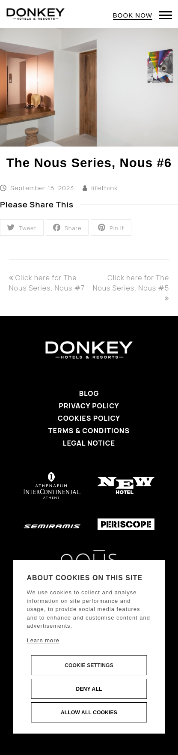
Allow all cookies (89, 713)
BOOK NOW (132, 15)
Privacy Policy (89, 405)
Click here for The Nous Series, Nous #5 (131, 287)
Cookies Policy (89, 418)
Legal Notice (89, 443)
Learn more (43, 640)
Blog (89, 393)
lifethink (104, 187)
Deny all (89, 689)
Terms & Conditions (89, 430)
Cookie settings (89, 665)
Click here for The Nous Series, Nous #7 (47, 283)
